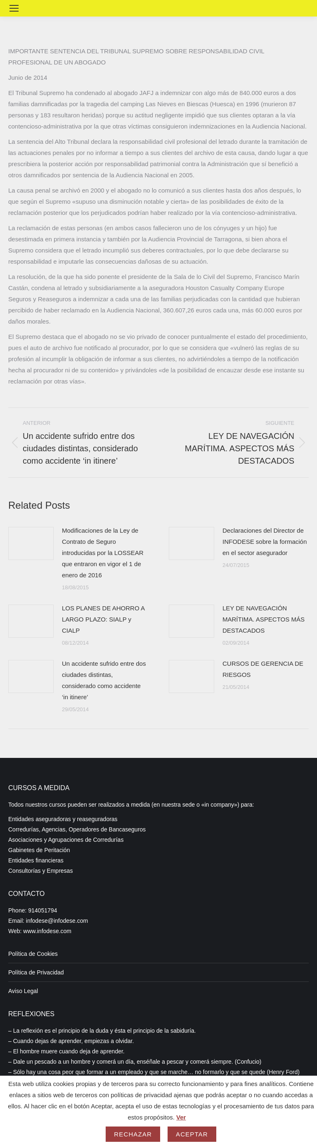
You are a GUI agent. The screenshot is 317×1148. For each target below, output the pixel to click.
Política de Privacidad (36, 972)
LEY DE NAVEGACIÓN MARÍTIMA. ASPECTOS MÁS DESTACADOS (263, 619)
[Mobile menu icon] (14, 8)
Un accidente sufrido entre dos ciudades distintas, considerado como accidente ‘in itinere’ (104, 680)
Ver (181, 1117)
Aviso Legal (23, 991)
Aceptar (192, 1134)
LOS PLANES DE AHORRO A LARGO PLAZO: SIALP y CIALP (103, 619)
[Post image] (31, 543)
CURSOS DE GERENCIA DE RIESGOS (262, 669)
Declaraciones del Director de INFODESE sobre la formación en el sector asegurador (264, 541)
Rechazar (133, 1134)
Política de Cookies (33, 953)
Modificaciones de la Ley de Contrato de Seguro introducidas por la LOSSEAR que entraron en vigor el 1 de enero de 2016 (103, 553)
